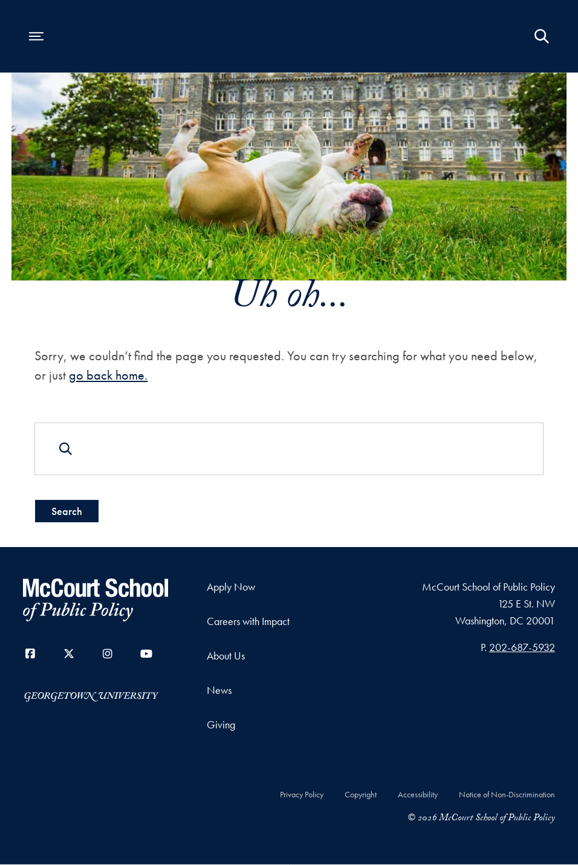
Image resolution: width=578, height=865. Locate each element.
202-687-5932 (522, 647)
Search (66, 511)
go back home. (108, 375)
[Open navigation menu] (36, 36)
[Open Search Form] (541, 36)
